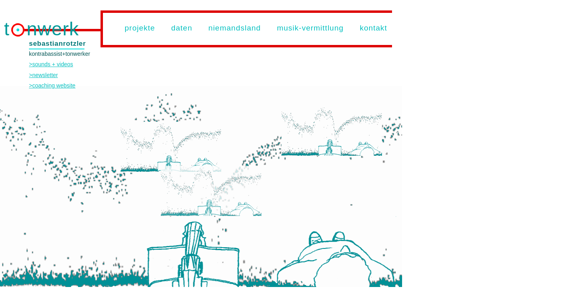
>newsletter (43, 75)
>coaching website (52, 85)
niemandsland (234, 28)
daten (182, 28)
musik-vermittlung (310, 28)
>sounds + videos (51, 64)
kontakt (373, 28)
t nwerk (41, 28)
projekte (140, 28)
